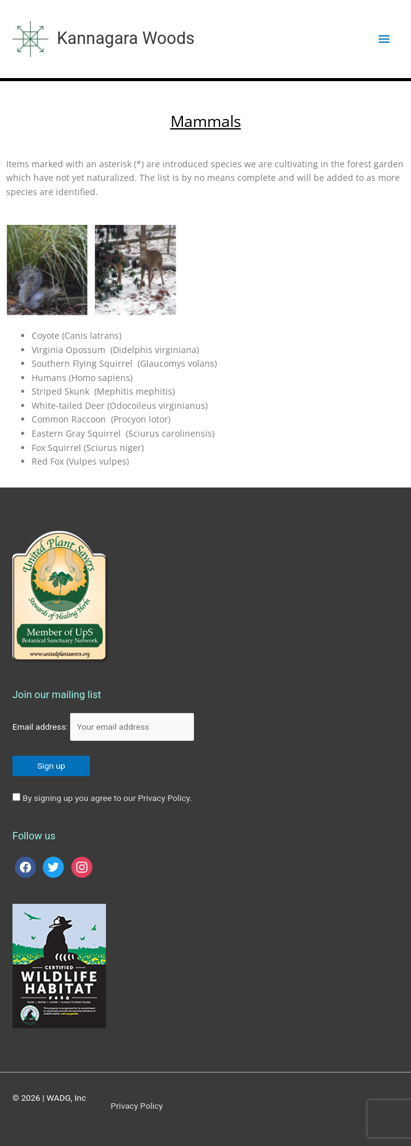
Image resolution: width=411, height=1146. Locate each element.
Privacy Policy (137, 1106)
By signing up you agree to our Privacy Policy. (107, 798)
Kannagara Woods (126, 38)
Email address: (103, 727)
